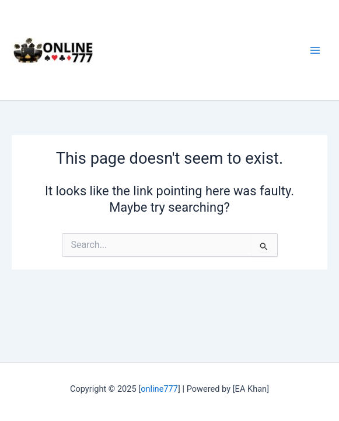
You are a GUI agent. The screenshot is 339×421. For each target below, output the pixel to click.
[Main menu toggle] (315, 50)
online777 (159, 389)
